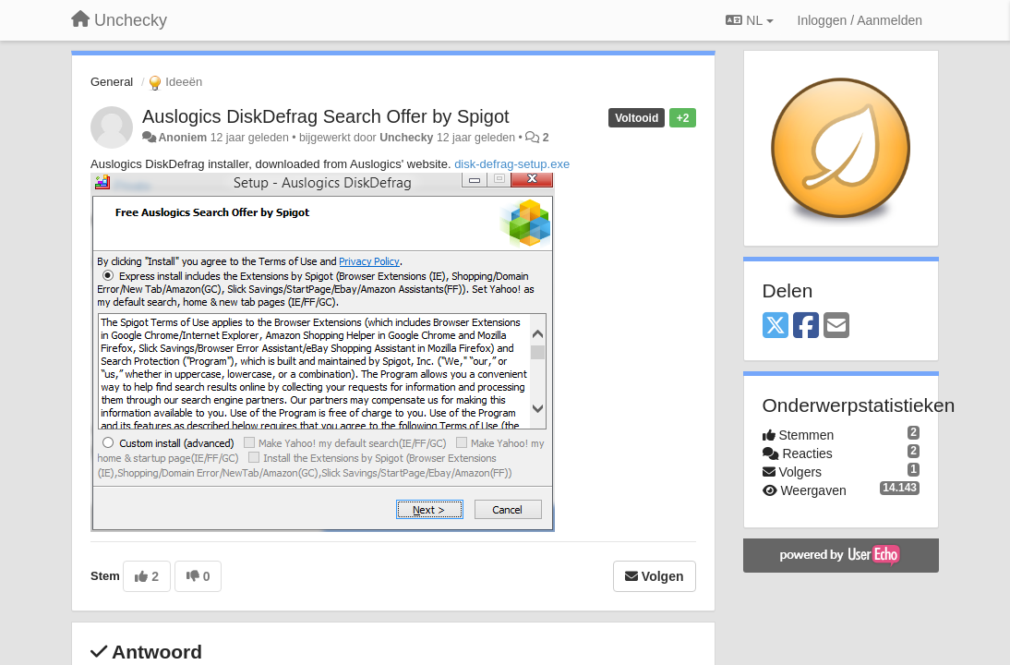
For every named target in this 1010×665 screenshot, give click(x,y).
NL (749, 20)
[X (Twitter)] (775, 326)
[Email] (836, 326)
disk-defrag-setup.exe (512, 164)
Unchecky (406, 137)
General (111, 82)
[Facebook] (806, 326)
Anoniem (182, 137)
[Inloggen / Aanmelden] (860, 20)
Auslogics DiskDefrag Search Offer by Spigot (326, 116)
